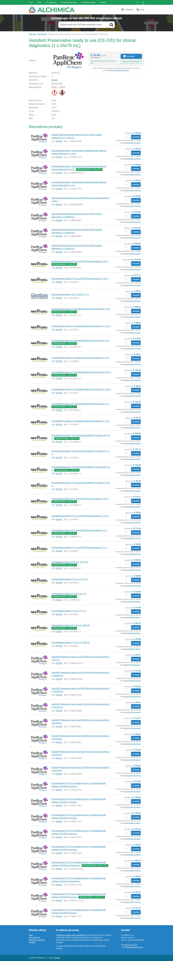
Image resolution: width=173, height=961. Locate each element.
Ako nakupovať (34, 938)
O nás (31, 935)
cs (138, 2)
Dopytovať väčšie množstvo (131, 62)
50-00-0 (54, 80)
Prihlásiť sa (129, 10)
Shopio (57, 958)
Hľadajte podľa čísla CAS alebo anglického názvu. (81, 24)
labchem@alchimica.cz (134, 947)
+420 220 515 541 (130, 945)
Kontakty (32, 942)
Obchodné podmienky (37, 940)
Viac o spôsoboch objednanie (119, 70)
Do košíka (135, 137)
